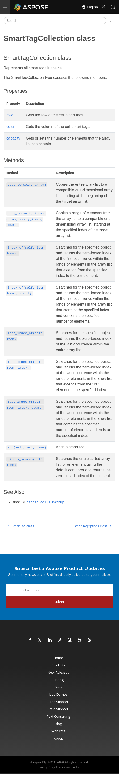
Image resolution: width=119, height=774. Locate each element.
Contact (76, 767)
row (9, 115)
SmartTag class (20, 526)
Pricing (58, 680)
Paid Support (58, 709)
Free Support (58, 702)
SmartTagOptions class (93, 526)
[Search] (55, 20)
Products (58, 665)
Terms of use (63, 767)
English (90, 7)
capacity (13, 138)
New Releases (58, 672)
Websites (58, 731)
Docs (58, 687)
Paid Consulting (58, 716)
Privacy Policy (46, 767)
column (12, 127)
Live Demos (58, 694)
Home (58, 658)
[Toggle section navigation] (111, 20)
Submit (59, 601)
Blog (58, 724)
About (58, 738)
